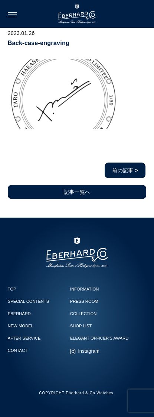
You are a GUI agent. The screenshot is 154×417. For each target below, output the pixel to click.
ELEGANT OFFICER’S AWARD (99, 338)
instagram (88, 351)
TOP (12, 289)
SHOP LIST (81, 326)
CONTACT (17, 350)
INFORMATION (84, 289)
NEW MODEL (20, 326)
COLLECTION (83, 313)
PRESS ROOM (84, 301)
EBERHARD (19, 313)
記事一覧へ (77, 192)
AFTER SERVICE (24, 338)
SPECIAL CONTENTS (28, 301)
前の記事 (125, 170)
